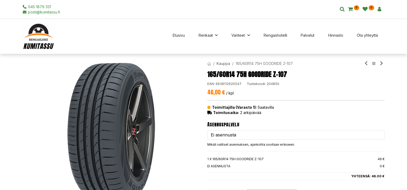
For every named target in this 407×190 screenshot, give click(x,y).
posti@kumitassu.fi (41, 12)
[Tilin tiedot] (379, 9)
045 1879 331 (36, 6)
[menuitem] (179, 36)
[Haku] (342, 9)
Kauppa (223, 63)
